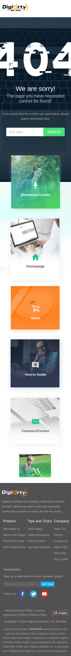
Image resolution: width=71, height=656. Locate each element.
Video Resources (38, 534)
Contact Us (61, 541)
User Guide (61, 559)
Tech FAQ (60, 553)
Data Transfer (36, 541)
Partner (58, 534)
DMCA (23, 614)
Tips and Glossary (39, 547)
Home (8, 610)
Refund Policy (38, 614)
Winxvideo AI (11, 528)
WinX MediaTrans (14, 547)
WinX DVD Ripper (14, 534)
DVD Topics (35, 528)
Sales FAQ (60, 547)
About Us (60, 528)
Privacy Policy (23, 610)
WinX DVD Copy (13, 541)
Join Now (47, 584)
